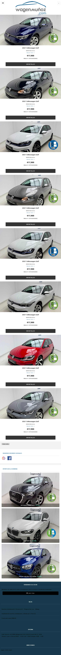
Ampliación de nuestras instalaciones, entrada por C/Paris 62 (19, 613)
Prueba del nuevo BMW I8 (9, 618)
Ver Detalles (30, 64)
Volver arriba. (5, 444)
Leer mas (30, 593)
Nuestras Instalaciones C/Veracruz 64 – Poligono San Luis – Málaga (20, 609)
